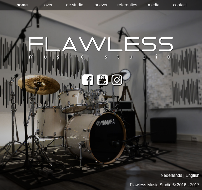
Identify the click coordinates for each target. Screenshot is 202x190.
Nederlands (171, 175)
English (192, 175)
